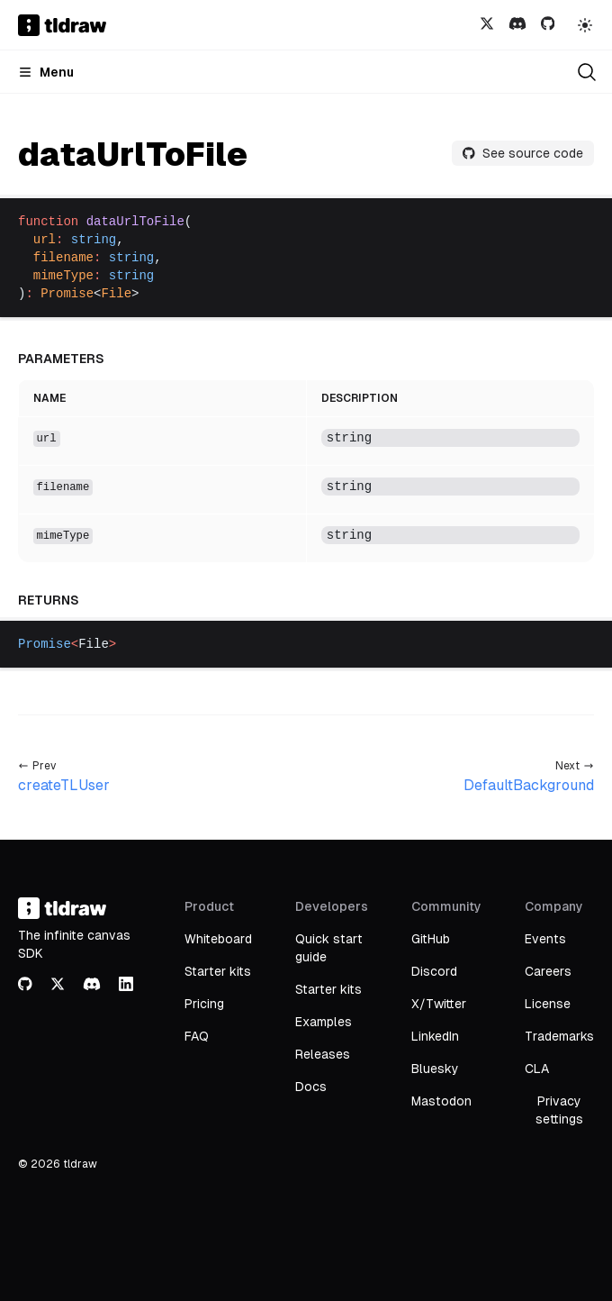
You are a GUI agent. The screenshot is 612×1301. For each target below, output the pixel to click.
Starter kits (217, 971)
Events (545, 939)
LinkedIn (435, 1036)
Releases (322, 1054)
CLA (537, 1068)
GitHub (430, 939)
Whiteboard (218, 939)
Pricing (204, 1003)
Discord (434, 971)
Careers (548, 971)
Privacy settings (559, 1110)
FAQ (196, 1036)
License (548, 1003)
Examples (323, 1021)
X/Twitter (438, 1003)
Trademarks (559, 1036)
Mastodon (441, 1101)
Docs (311, 1086)
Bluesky (435, 1068)
